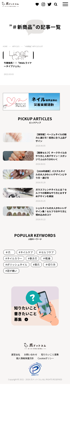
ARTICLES (15, 46)
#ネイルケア (26, 305)
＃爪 (9, 305)
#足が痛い (11, 324)
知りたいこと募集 (50, 407)
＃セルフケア (46, 305)
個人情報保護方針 (25, 411)
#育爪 (36, 317)
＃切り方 (50, 317)
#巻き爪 (32, 311)
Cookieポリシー (46, 411)
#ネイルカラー (13, 311)
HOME (5, 46)
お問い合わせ (30, 407)
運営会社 (15, 407)
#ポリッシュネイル (16, 317)
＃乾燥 (46, 311)
